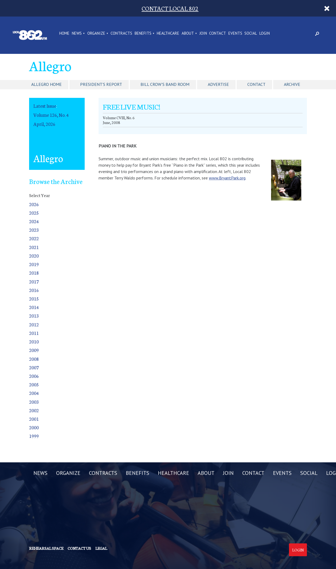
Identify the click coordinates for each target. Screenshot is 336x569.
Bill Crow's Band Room (164, 84)
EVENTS (235, 33)
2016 (34, 290)
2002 (34, 410)
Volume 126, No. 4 (51, 114)
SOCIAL (250, 33)
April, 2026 (44, 124)
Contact (256, 84)
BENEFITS (143, 33)
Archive (292, 84)
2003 (34, 401)
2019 (34, 264)
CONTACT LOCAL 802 (170, 8)
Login (298, 549)
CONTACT (217, 33)
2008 (34, 358)
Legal (101, 548)
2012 (34, 324)
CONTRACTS (121, 33)
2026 (34, 204)
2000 (34, 427)
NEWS (77, 33)
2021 (34, 247)
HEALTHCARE (168, 33)
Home (64, 33)
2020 (34, 255)
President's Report (101, 84)
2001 (34, 418)
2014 (34, 307)
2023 (34, 229)
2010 (34, 341)
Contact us (79, 548)
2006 (34, 375)
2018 (34, 272)
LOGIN (264, 33)
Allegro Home (46, 84)
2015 (34, 298)
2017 (34, 281)
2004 (34, 393)
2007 (34, 367)
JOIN (203, 33)
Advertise (218, 84)
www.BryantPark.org (227, 178)
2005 (34, 384)
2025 (34, 212)
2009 (34, 350)
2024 (34, 221)
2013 (34, 315)
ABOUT (188, 33)
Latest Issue (44, 105)
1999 (34, 435)
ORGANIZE (96, 33)
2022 (34, 238)
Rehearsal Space (46, 548)
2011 (34, 333)
